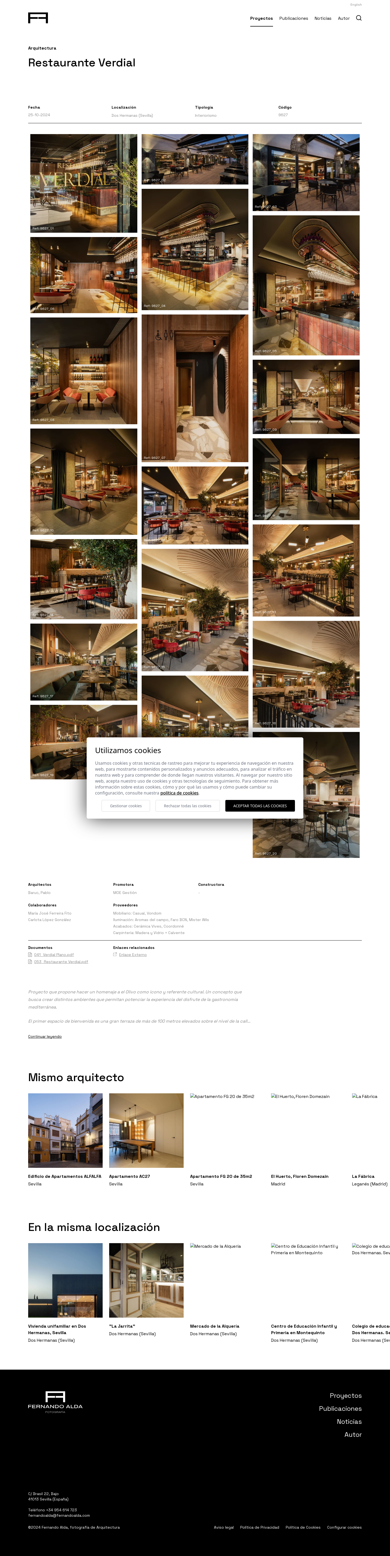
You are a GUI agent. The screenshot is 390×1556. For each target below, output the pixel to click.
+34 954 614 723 (61, 1510)
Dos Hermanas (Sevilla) (132, 115)
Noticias (323, 18)
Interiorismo (206, 115)
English (356, 4)
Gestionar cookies (126, 805)
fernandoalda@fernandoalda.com (59, 1515)
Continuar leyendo (45, 1036)
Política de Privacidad (259, 1527)
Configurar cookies (344, 1527)
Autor (344, 18)
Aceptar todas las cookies (260, 805)
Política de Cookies (303, 1527)
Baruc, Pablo (39, 892)
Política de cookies (179, 793)
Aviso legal (224, 1527)
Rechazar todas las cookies (187, 805)
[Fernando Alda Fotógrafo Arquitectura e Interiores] (38, 17)
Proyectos (261, 18)
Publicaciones (294, 18)
